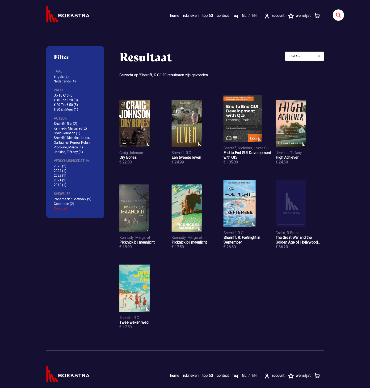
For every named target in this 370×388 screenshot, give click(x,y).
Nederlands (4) (65, 81)
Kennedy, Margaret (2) (70, 128)
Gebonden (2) (64, 204)
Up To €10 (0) (64, 95)
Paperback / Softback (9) (72, 199)
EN (254, 15)
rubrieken (190, 15)
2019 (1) (60, 185)
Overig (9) (61, 208)
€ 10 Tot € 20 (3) (66, 100)
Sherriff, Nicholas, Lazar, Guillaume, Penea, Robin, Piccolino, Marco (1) (72, 142)
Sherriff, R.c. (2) (65, 124)
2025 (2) (60, 166)
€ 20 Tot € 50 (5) (66, 105)
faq (235, 15)
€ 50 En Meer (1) (66, 109)
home (174, 15)
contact (223, 15)
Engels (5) (61, 76)
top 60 (207, 15)
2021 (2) (60, 180)
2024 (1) (60, 171)
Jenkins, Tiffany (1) (68, 152)
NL (244, 15)
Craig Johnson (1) (67, 133)
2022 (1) (60, 175)
